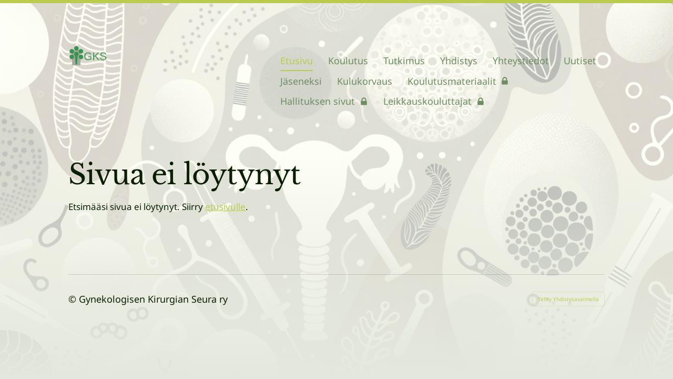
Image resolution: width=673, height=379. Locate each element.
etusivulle (225, 207)
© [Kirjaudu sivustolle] (73, 299)
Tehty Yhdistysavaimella (568, 299)
